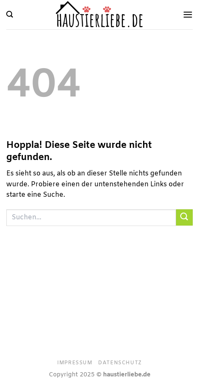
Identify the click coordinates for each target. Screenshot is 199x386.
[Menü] (188, 14)
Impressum (75, 363)
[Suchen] (9, 14)
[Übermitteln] (184, 217)
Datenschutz (120, 363)
